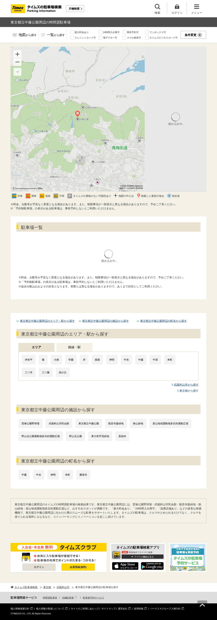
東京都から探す (189, 390)
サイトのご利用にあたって (85, 608)
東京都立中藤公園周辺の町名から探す (163, 320)
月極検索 (74, 8)
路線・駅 (74, 347)
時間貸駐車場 (50, 597)
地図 (28, 35)
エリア (36, 347)
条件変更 (193, 35)
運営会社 (122, 608)
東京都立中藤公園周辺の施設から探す (105, 320)
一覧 (56, 35)
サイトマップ (108, 608)
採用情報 (138, 608)
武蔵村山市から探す (186, 384)
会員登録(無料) (78, 567)
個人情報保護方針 (20, 608)
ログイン (39, 567)
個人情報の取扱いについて (50, 608)
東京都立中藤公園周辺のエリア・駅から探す (47, 320)
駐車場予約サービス (93, 597)
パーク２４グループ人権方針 (165, 608)
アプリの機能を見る (144, 557)
